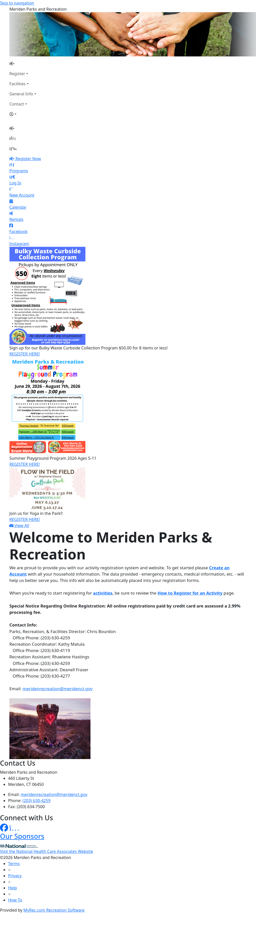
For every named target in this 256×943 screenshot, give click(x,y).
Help (12, 888)
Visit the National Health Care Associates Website (46, 851)
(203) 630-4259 (36, 800)
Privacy (15, 875)
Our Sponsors (22, 836)
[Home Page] (22, 63)
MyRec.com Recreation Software (53, 910)
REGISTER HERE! (24, 354)
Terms (14, 863)
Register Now (28, 158)
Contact (16, 104)
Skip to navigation (17, 3)
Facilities (17, 84)
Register (17, 73)
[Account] (22, 114)
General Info (21, 94)
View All (19, 525)
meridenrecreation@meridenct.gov (58, 688)
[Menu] (12, 148)
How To (15, 900)
